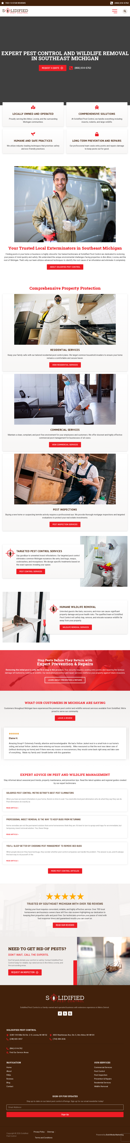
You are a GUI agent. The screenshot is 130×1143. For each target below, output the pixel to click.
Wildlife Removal (101, 1086)
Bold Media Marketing (115, 1135)
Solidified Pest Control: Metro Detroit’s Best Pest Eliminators (40, 793)
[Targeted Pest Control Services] (10, 553)
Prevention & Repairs (103, 1079)
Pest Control (99, 1071)
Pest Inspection (100, 1075)
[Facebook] (60, 1013)
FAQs (8, 1075)
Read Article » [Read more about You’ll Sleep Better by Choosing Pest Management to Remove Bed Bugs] (12, 861)
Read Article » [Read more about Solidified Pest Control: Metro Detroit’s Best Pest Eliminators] (12, 808)
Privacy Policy (39, 1132)
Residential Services (65, 350)
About (9, 1071)
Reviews (9, 1079)
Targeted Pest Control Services (39, 551)
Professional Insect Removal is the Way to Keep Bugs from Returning (43, 819)
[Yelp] (65, 1013)
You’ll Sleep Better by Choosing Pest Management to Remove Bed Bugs (44, 846)
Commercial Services (65, 429)
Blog (8, 1082)
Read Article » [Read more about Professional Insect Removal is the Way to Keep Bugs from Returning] (12, 834)
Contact (9, 1086)
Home (9, 1067)
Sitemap (50, 1132)
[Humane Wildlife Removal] (53, 609)
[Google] (70, 1013)
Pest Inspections (65, 509)
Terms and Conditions (43, 1138)
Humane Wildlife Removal (78, 607)
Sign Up (65, 1114)
